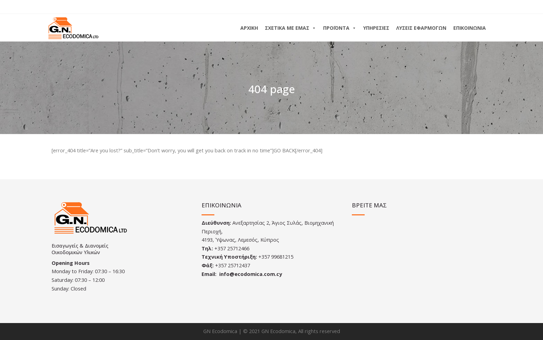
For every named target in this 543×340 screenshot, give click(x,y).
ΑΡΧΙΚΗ (249, 28)
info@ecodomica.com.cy (250, 274)
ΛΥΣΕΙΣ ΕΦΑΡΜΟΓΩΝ (421, 28)
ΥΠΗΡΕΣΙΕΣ (376, 28)
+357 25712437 (232, 265)
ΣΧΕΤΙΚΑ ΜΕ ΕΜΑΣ (290, 28)
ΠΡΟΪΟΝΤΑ (339, 28)
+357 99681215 (275, 256)
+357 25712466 (231, 248)
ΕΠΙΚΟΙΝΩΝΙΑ (469, 28)
